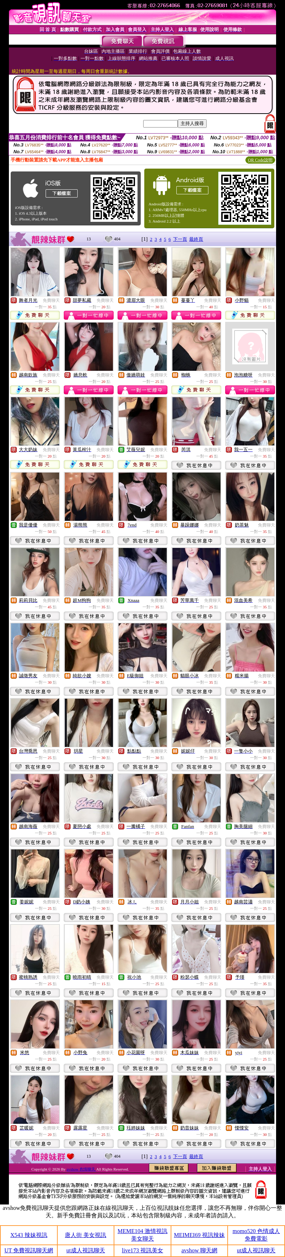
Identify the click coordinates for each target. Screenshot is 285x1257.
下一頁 (180, 239)
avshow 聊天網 (199, 1250)
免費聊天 (51, 300)
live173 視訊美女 (142, 1250)
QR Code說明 (260, 160)
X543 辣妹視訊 (28, 1235)
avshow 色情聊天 (81, 1169)
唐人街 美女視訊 (85, 1235)
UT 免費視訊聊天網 (28, 1250)
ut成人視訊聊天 (85, 1250)
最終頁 (196, 239)
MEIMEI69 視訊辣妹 (199, 1235)
